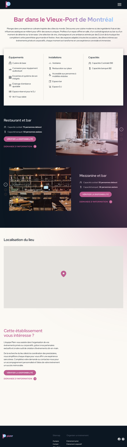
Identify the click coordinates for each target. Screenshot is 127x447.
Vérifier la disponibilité (20, 139)
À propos (56, 441)
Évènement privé (72, 441)
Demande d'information (20, 146)
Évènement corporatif (74, 444)
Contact (55, 444)
